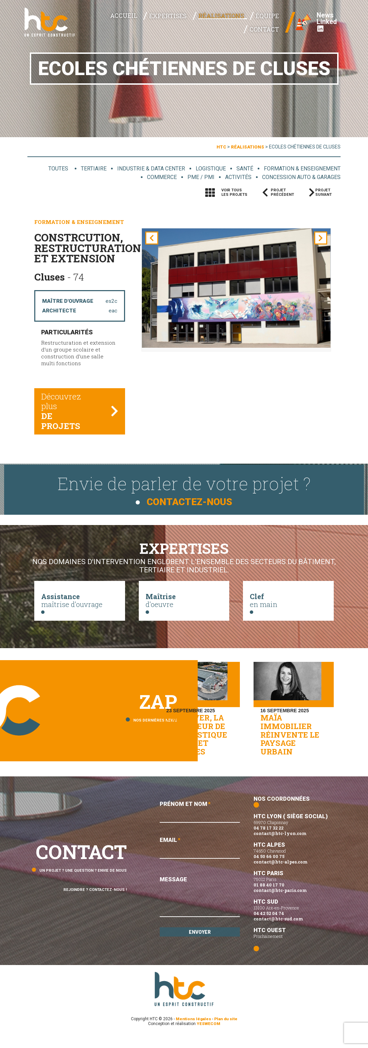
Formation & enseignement (301, 168)
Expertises (147, 24)
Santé (243, 168)
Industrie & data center (147, 168)
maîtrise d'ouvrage (79, 603)
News (322, 17)
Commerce (157, 177)
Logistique (207, 168)
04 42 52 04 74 (269, 925)
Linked (324, 27)
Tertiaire (88, 168)
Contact (266, 24)
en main (288, 603)
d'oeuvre (184, 603)
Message (200, 909)
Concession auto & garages (299, 177)
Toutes (53, 168)
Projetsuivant (325, 192)
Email (200, 860)
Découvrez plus (66, 414)
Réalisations (194, 24)
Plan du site (226, 1030)
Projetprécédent (282, 192)
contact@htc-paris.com (280, 902)
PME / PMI (196, 177)
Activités (233, 177)
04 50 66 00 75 (269, 868)
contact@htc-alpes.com (280, 873)
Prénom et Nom (200, 823)
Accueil (109, 24)
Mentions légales (192, 1030)
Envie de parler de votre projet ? (184, 491)
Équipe (234, 24)
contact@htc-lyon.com (280, 845)
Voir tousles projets (234, 192)
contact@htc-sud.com (278, 930)
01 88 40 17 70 (269, 896)
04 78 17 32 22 (268, 839)
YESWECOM (208, 1035)
